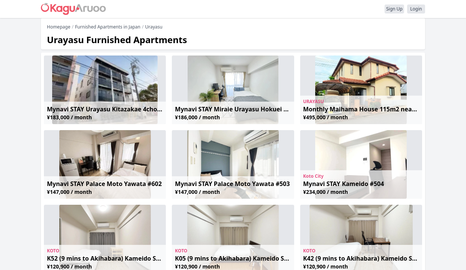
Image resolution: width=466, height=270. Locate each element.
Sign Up (394, 9)
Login (416, 9)
